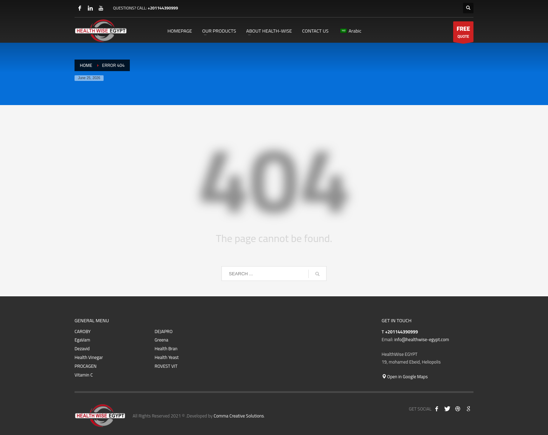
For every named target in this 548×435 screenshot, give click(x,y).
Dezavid (82, 348)
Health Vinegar (89, 357)
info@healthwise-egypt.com (421, 339)
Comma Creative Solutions (238, 416)
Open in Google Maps (405, 376)
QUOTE (463, 32)
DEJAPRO (164, 331)
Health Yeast (167, 357)
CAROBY (83, 331)
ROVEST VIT (166, 366)
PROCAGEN (86, 366)
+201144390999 (163, 8)
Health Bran (166, 348)
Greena (161, 340)
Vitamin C (84, 375)
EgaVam (82, 340)
